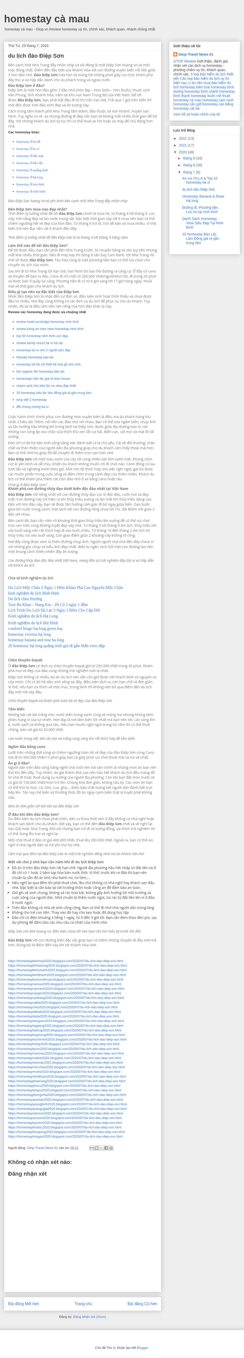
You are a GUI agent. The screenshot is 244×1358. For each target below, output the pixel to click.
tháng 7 (189, 172)
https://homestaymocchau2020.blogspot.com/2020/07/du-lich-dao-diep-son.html (66, 1067)
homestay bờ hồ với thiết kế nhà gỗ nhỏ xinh (49, 364)
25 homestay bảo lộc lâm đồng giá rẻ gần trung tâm (54, 393)
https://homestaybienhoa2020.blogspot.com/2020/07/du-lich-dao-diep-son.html (65, 961)
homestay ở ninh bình (31, 191)
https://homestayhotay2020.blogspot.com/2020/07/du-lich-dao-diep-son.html (63, 1044)
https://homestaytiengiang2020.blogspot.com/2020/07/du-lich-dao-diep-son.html (66, 1132)
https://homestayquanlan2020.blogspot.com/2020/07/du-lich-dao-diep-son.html (65, 1099)
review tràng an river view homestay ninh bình (50, 329)
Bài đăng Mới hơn (23, 1304)
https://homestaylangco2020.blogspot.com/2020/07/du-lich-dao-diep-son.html (64, 1090)
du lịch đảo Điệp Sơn (198, 189)
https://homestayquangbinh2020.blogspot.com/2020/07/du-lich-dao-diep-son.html (67, 1104)
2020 (183, 152)
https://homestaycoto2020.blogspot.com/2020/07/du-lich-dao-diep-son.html (63, 1007)
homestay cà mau (46, 18)
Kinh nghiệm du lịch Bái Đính (33, 623)
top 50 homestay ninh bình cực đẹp (42, 336)
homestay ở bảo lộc (30, 163)
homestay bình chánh (202, 91)
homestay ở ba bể (28, 141)
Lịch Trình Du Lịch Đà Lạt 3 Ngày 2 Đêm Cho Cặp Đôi (54, 610)
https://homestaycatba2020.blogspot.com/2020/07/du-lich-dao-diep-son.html (63, 1002)
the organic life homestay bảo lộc (41, 371)
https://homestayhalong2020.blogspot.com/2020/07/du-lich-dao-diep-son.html (64, 1030)
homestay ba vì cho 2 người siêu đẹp (43, 350)
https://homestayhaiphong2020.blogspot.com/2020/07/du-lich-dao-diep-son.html (66, 1035)
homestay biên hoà (195, 87)
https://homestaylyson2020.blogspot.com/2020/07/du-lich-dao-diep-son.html (63, 1049)
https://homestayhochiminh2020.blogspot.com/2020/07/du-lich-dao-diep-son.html (67, 1039)
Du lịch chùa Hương (25, 599)
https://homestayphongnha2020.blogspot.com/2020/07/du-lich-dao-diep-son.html (67, 1095)
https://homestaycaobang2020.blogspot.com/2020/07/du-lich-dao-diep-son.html (66, 998)
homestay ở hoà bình (30, 184)
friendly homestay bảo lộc (35, 357)
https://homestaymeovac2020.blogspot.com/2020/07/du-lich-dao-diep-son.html (65, 1062)
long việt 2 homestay (32, 400)
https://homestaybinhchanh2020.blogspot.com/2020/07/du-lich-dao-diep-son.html (67, 970)
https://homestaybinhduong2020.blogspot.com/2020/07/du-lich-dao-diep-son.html (67, 965)
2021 (183, 145)
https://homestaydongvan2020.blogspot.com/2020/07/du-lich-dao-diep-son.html (66, 1021)
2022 (183, 138)
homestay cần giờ (187, 104)
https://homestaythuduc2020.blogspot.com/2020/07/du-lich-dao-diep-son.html (64, 1127)
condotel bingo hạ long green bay (35, 628)
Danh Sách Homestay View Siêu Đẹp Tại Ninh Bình (202, 223)
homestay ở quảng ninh (32, 170)
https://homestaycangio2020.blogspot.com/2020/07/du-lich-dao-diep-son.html (64, 993)
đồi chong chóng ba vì (33, 407)
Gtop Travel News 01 (195, 54)
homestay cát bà (186, 108)
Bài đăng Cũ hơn (142, 1304)
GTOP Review (184, 61)
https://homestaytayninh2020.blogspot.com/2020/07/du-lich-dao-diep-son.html (65, 1123)
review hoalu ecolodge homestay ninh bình (48, 322)
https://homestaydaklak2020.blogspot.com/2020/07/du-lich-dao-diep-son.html (64, 1012)
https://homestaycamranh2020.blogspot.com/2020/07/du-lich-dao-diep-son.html (66, 988)
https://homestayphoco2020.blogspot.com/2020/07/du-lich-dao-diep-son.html (64, 1086)
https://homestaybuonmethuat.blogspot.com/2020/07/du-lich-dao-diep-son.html (65, 979)
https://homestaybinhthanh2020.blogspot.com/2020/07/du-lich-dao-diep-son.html (67, 975)
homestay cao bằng (217, 104)
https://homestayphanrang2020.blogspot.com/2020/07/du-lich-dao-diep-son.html (66, 1081)
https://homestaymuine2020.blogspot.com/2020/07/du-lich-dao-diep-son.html (64, 1072)
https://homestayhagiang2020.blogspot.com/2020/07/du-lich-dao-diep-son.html (65, 1026)
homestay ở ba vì (28, 149)
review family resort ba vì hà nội (40, 343)
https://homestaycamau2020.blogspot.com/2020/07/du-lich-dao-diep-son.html (64, 984)
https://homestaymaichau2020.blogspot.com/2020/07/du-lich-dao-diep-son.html (66, 1053)
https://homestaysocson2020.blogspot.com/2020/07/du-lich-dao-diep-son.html (65, 1118)
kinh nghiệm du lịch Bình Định (33, 593)
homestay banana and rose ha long (36, 640)
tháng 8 (189, 165)
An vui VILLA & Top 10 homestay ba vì (200, 180)
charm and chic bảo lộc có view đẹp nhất (46, 386)
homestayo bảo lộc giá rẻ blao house (43, 378)
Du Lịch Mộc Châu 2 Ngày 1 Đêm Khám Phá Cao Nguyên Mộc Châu (65, 587)
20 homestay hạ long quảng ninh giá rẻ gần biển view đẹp (56, 646)
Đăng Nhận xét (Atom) (89, 1317)
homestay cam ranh (218, 100)
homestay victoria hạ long (29, 634)
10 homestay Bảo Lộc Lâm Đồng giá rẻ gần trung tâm (200, 238)
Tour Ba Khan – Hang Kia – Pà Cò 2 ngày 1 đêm (48, 604)
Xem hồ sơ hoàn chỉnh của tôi (196, 114)
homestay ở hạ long (30, 177)
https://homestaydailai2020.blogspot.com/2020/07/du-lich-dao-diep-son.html (63, 1016)
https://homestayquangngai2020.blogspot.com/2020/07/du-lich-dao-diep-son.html (67, 1109)
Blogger (142, 1348)
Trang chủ (83, 1304)
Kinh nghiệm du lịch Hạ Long (33, 616)
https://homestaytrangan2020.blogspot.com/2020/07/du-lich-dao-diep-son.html (65, 1136)
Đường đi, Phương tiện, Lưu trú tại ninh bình (200, 209)
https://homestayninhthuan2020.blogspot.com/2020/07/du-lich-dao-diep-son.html (67, 1076)
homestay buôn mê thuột (210, 96)
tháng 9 (189, 158)
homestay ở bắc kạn (30, 156)
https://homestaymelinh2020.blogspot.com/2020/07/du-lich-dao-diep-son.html (64, 1058)
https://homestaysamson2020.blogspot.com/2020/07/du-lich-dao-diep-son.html (65, 1113)
